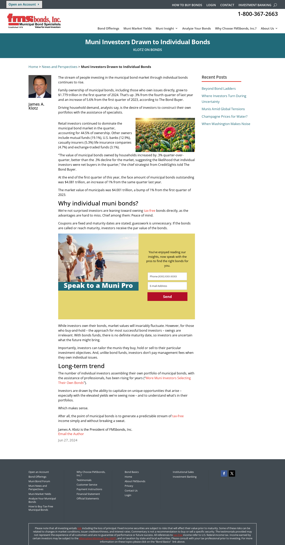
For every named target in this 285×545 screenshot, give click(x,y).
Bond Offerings (108, 28)
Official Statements (88, 498)
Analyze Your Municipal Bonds (42, 500)
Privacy (129, 486)
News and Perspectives (59, 66)
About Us (267, 28)
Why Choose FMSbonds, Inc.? (235, 28)
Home (33, 66)
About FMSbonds (135, 481)
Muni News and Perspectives (37, 487)
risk (79, 528)
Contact (227, 5)
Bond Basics (132, 472)
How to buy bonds (187, 5)
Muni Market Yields (137, 28)
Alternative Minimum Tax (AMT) (97, 538)
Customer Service (87, 484)
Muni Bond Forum (39, 481)
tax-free (149, 210)
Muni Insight (165, 28)
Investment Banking (254, 5)
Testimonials (84, 480)
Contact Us (131, 490)
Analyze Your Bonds (196, 28)
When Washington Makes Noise (226, 123)
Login (211, 5)
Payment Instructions (89, 489)
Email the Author (71, 433)
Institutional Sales (183, 472)
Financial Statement (88, 494)
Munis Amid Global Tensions (223, 109)
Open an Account (22, 4)
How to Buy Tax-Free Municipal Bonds (40, 508)
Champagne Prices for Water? (224, 116)
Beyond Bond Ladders (219, 88)
